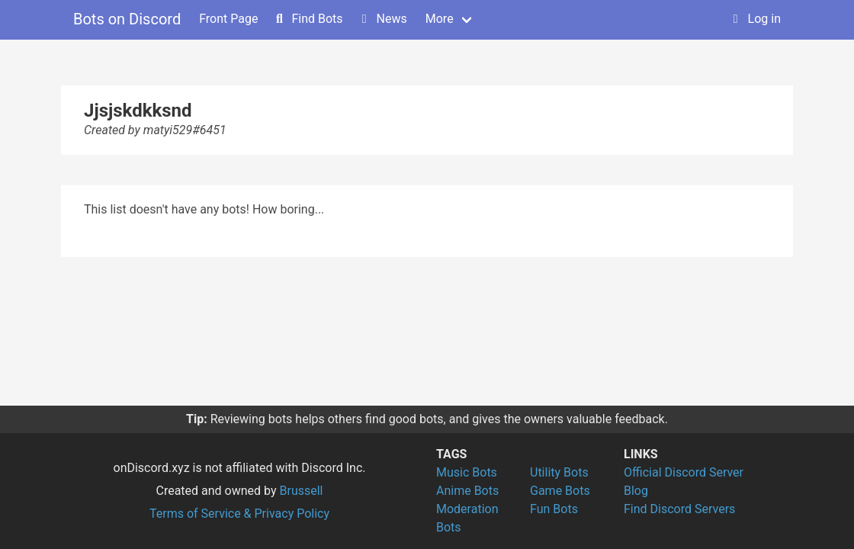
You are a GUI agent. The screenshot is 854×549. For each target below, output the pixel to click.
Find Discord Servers (679, 509)
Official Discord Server (683, 472)
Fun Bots (554, 509)
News (382, 18)
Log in (755, 18)
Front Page (228, 18)
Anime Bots (467, 490)
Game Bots (560, 490)
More (439, 18)
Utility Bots (559, 472)
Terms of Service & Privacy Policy (239, 513)
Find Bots (307, 18)
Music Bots (466, 472)
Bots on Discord (127, 19)
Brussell (301, 490)
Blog (636, 490)
